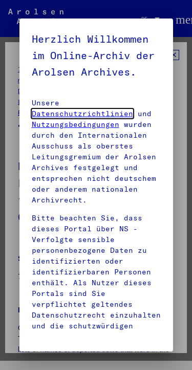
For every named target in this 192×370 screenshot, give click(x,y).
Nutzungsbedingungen (75, 124)
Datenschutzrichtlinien (82, 113)
